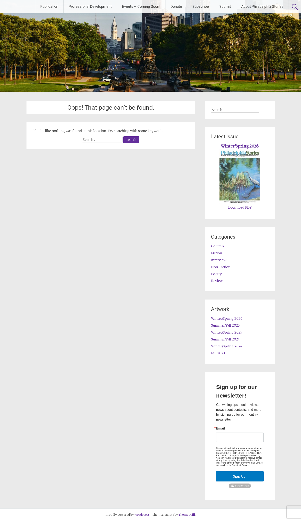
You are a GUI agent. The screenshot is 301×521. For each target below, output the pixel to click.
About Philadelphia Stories (262, 6)
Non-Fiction (220, 267)
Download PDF (239, 207)
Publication (49, 6)
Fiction (216, 253)
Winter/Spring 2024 (226, 346)
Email (220, 428)
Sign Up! (239, 476)
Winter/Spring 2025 (226, 332)
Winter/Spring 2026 (240, 146)
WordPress (142, 515)
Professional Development (90, 6)
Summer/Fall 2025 (225, 325)
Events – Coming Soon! (141, 6)
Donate (176, 6)
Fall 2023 (218, 353)
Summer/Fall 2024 (225, 339)
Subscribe (200, 6)
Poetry (216, 274)
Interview (218, 260)
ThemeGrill (187, 515)
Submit (225, 6)
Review (217, 281)
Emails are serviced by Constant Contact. (239, 464)
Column (217, 246)
